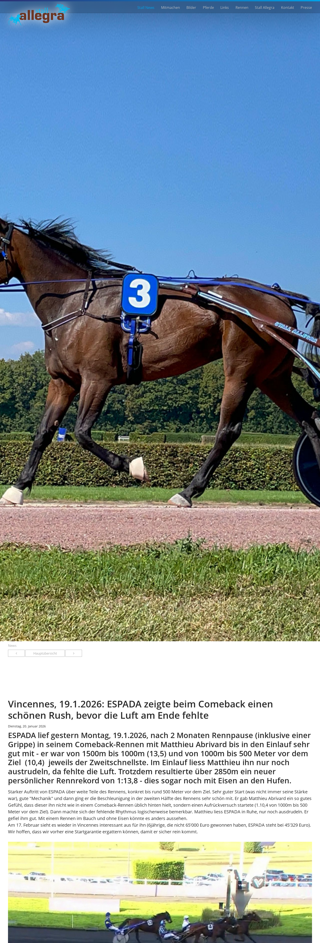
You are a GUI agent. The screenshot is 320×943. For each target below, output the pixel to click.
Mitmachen (170, 7)
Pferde (208, 7)
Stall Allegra (264, 7)
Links (224, 7)
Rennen (242, 7)
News (12, 645)
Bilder (191, 7)
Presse (306, 7)
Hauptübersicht (45, 653)
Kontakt (287, 7)
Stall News (145, 7)
